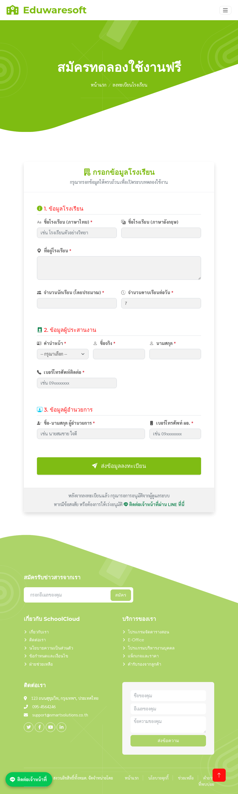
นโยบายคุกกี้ (158, 777)
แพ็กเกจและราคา (143, 656)
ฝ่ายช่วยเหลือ (41, 664)
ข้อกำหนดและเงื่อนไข (48, 656)
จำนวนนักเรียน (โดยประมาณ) (70, 315)
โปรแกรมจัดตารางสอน (148, 631)
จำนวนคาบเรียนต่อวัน (147, 315)
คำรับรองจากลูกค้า (144, 664)
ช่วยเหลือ (186, 777)
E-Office (136, 639)
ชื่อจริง (104, 366)
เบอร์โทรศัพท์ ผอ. (171, 445)
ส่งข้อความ (168, 740)
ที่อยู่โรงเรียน (54, 273)
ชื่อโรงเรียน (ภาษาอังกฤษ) (149, 244)
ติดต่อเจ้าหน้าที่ (28, 779)
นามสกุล (162, 366)
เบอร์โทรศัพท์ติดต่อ (61, 395)
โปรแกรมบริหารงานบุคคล (151, 648)
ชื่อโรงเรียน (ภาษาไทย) (64, 244)
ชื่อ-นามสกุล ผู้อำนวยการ (66, 445)
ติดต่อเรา (37, 639)
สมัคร (120, 595)
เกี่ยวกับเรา (39, 631)
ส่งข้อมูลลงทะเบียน (119, 488)
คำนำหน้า (51, 366)
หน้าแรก (98, 85)
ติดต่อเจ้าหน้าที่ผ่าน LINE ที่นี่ (154, 527)
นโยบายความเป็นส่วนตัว (51, 648)
